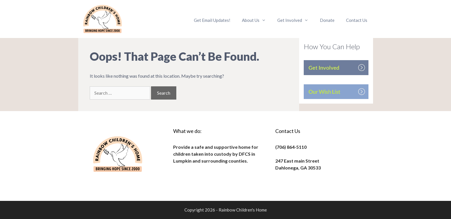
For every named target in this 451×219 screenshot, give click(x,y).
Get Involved (295, 20)
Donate (327, 20)
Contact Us (356, 20)
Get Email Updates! (212, 20)
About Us (257, 20)
